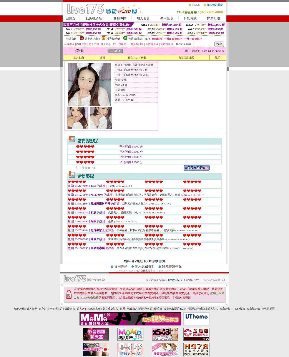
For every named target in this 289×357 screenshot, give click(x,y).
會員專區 (119, 18)
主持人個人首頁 (132, 261)
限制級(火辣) (92, 38)
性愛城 (192, 308)
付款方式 (190, 18)
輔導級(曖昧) (114, 38)
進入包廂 (78, 57)
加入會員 (143, 18)
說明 (217, 57)
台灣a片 (43, 308)
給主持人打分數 (137, 57)
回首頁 (70, 18)
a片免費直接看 (145, 270)
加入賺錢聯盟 (144, 266)
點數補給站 (94, 18)
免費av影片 (226, 308)
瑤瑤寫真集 (94, 308)
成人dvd (81, 308)
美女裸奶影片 (110, 308)
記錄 (163, 261)
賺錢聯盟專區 (172, 266)
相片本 (147, 261)
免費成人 (132, 308)
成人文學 (32, 308)
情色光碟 (19, 308)
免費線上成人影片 (207, 308)
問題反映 (213, 18)
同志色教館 (145, 308)
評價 (155, 261)
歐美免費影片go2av (175, 308)
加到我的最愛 (186, 57)
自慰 (122, 308)
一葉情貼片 (56, 308)
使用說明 (166, 18)
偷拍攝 (158, 308)
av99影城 (240, 308)
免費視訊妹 (253, 308)
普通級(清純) (135, 38)
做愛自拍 (70, 308)
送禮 (102, 57)
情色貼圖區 (268, 308)
